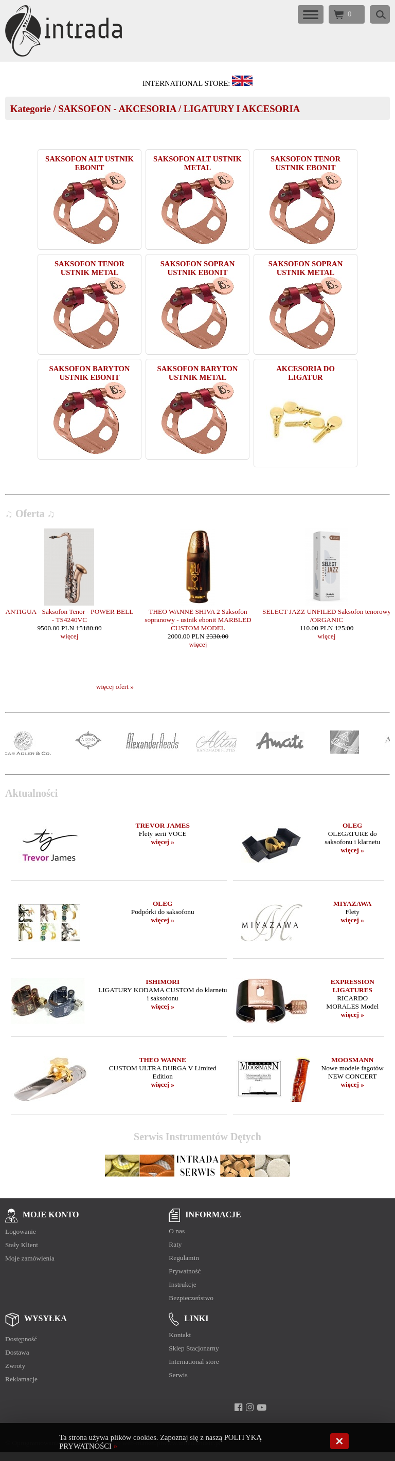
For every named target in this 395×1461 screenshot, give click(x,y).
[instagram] (250, 1407)
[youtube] (261, 1407)
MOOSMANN (352, 1060)
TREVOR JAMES (163, 825)
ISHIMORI (162, 981)
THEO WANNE (162, 1060)
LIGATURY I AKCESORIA (242, 108)
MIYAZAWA (352, 903)
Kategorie (30, 108)
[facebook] (238, 1407)
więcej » (162, 842)
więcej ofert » (115, 686)
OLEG (353, 825)
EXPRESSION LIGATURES (352, 986)
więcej (70, 636)
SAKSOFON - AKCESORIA (117, 108)
